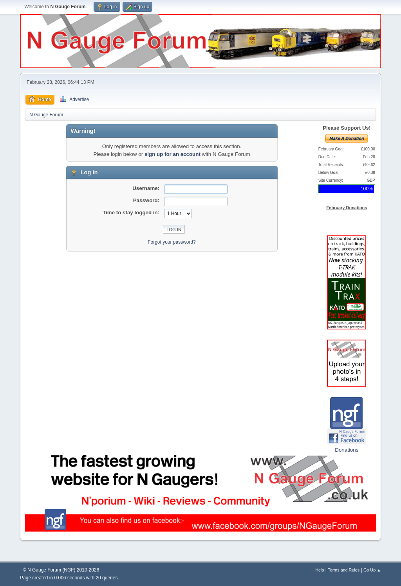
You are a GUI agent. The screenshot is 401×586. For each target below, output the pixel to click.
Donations (346, 450)
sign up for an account (172, 154)
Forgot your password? (172, 242)
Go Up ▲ (372, 570)
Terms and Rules (343, 570)
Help (319, 570)
